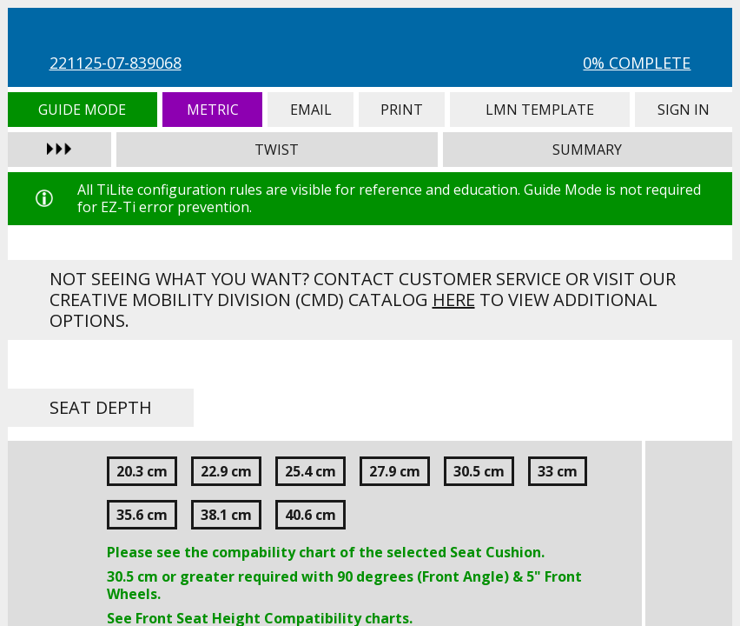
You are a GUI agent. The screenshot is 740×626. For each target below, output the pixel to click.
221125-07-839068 (116, 62)
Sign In (684, 109)
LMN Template (540, 109)
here (454, 299)
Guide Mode (83, 109)
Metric (212, 109)
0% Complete (636, 62)
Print (402, 109)
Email (310, 109)
